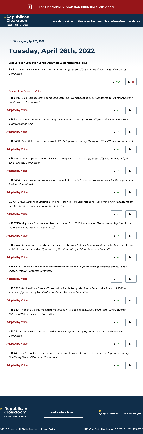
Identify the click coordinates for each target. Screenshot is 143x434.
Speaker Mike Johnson (64, 412)
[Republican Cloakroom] (15, 20)
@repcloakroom (108, 413)
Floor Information (115, 21)
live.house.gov (133, 413)
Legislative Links (64, 21)
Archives (134, 21)
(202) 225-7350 (135, 429)
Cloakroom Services (89, 21)
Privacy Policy (48, 429)
